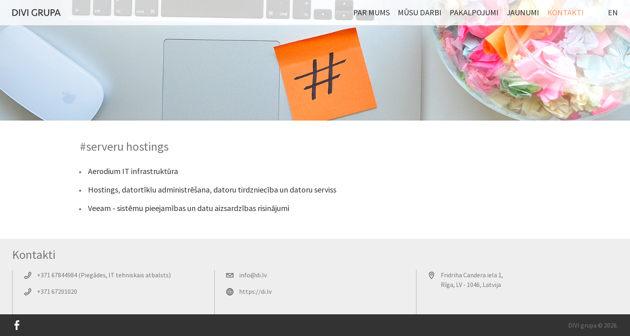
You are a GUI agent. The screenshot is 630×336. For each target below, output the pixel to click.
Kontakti (565, 12)
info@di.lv (253, 275)
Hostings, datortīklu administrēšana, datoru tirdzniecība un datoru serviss (212, 189)
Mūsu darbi (420, 12)
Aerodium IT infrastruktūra (133, 171)
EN (613, 12)
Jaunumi (523, 12)
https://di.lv (255, 291)
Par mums (371, 12)
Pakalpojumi (474, 12)
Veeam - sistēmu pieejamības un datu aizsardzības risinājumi (188, 208)
